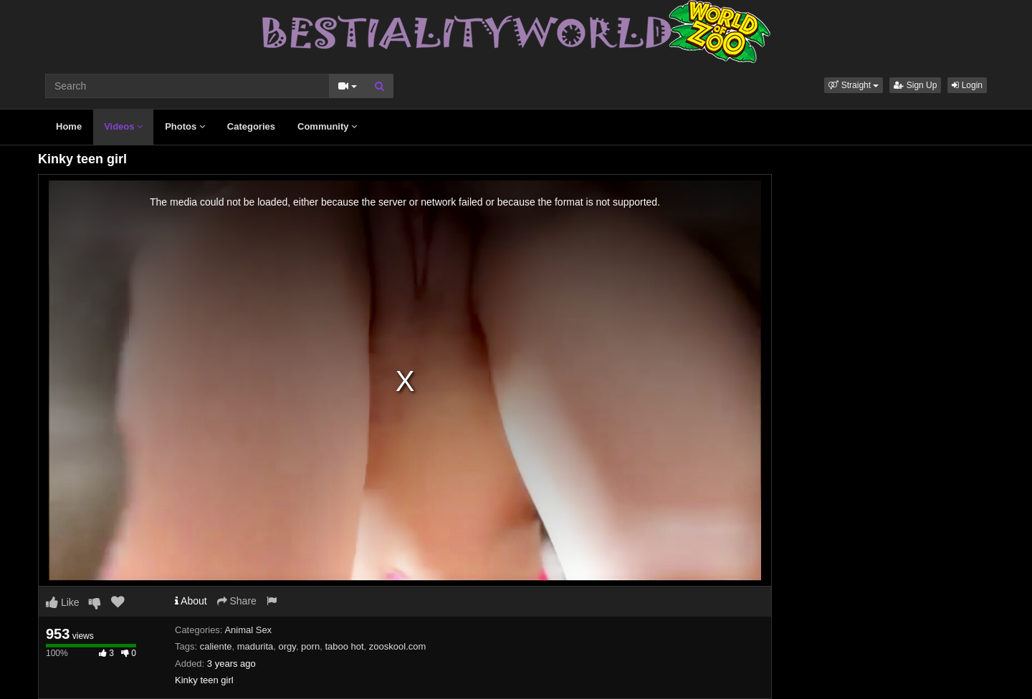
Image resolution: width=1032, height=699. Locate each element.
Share (237, 601)
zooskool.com (397, 646)
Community (327, 126)
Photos (185, 126)
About (191, 601)
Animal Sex (248, 630)
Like (63, 602)
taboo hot (344, 646)
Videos (123, 126)
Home (69, 126)
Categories (251, 126)
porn (310, 646)
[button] (853, 85)
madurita (255, 646)
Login (967, 85)
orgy (287, 646)
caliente (216, 646)
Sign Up (915, 85)
